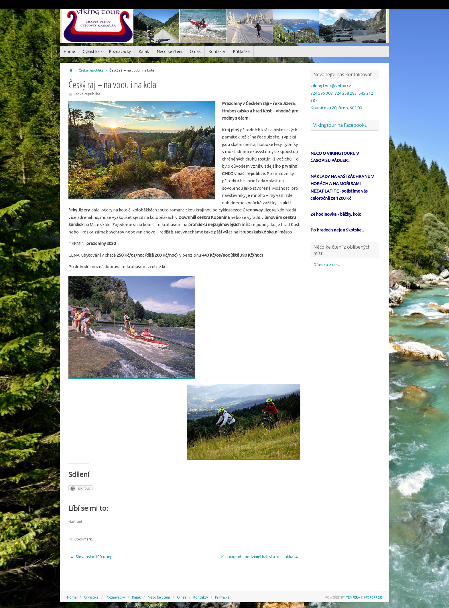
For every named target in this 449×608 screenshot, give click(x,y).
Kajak (136, 597)
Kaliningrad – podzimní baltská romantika (259, 556)
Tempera (353, 597)
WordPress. (373, 597)
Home (72, 597)
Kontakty (200, 597)
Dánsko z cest (326, 264)
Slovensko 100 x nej (91, 556)
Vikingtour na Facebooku (340, 125)
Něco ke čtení (159, 597)
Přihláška (222, 597)
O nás (181, 597)
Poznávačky (115, 597)
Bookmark (83, 539)
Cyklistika (91, 597)
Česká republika (94, 70)
